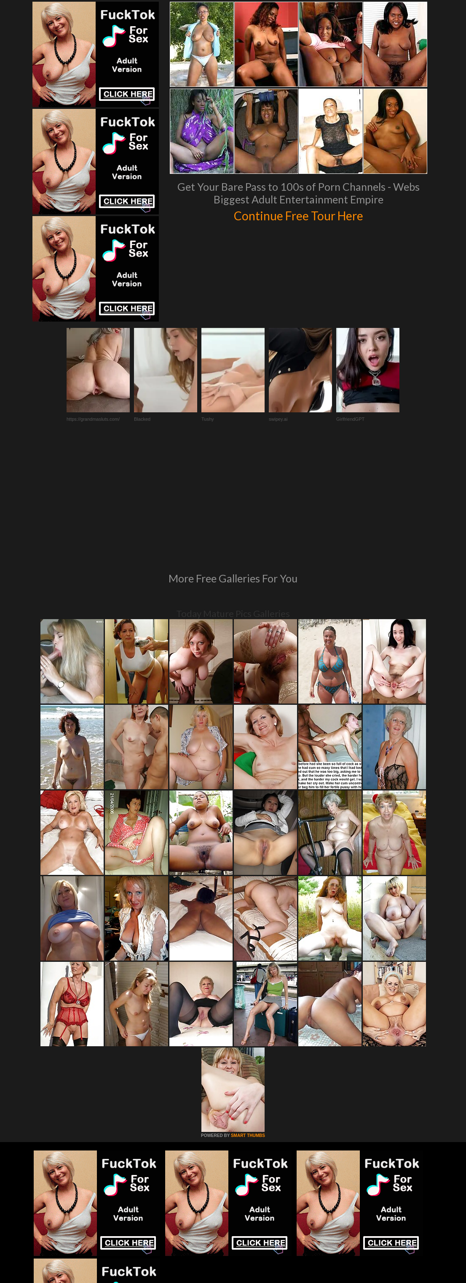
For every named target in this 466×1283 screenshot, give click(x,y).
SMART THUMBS (248, 1020)
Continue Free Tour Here (298, 214)
